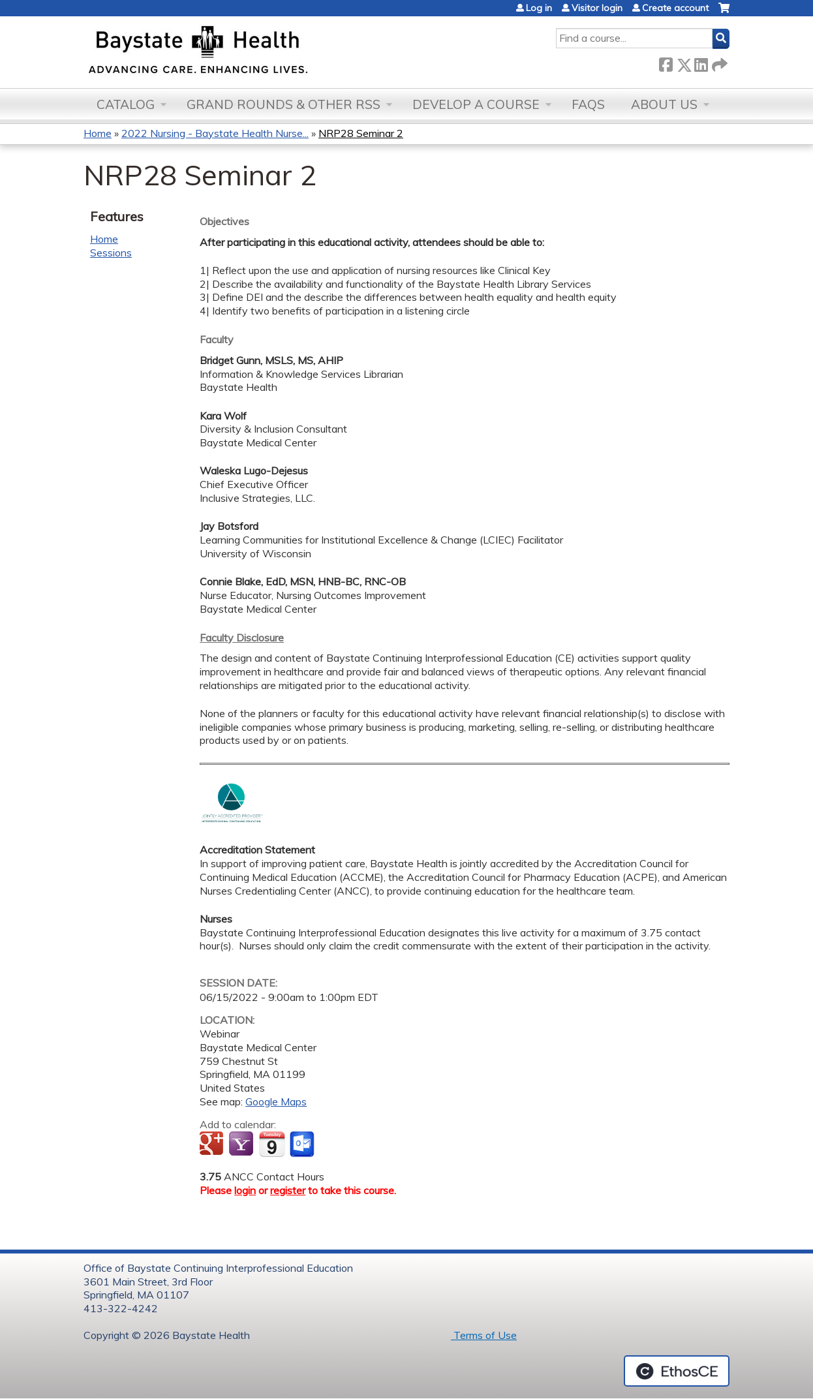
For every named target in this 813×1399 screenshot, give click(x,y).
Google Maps (276, 1101)
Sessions (111, 252)
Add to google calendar (213, 1144)
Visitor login (597, 7)
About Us (664, 104)
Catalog (126, 104)
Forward (718, 62)
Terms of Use (484, 1335)
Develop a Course (476, 104)
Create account (675, 7)
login (245, 1190)
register (287, 1190)
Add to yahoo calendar (242, 1144)
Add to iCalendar (271, 1144)
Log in (539, 7)
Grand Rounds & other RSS (283, 104)
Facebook (665, 62)
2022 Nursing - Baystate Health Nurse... (215, 133)
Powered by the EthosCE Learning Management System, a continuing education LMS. (676, 1371)
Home (98, 133)
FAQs (588, 104)
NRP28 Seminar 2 (360, 133)
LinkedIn (700, 62)
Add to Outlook (303, 1144)
